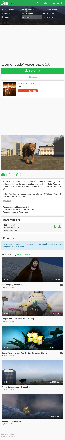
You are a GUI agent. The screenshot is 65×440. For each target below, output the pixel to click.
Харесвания (24, 176)
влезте (27, 244)
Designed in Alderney (9, 434)
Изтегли (32, 70)
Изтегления (10, 176)
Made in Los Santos (8, 436)
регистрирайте (42, 244)
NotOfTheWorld (26, 83)
